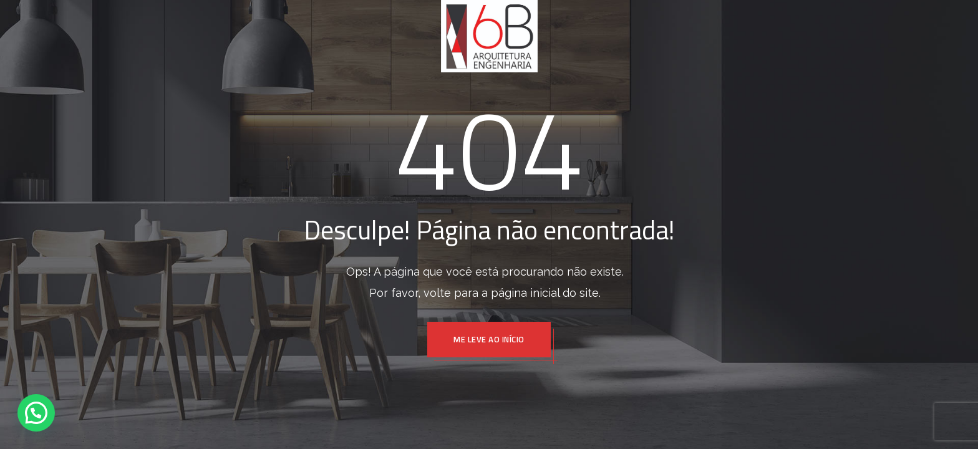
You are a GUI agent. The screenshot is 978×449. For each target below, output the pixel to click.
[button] (36, 413)
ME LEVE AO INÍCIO (489, 339)
